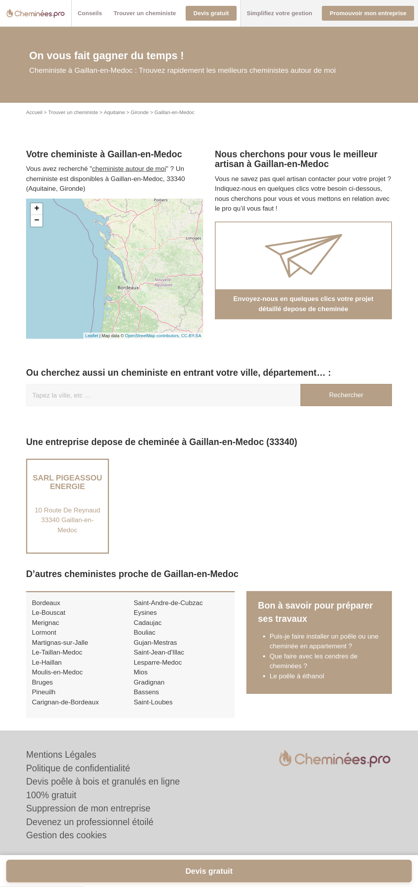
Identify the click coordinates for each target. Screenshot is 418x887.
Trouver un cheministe (73, 112)
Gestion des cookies (66, 835)
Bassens (146, 692)
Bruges (42, 682)
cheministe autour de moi (129, 168)
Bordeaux (46, 603)
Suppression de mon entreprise (88, 808)
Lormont (44, 632)
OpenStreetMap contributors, (153, 335)
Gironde (140, 112)
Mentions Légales (61, 755)
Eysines (145, 612)
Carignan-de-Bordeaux (65, 702)
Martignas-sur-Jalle (60, 642)
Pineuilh (44, 692)
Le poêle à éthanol (297, 676)
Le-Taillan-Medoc (57, 652)
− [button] (36, 221)
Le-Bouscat (48, 612)
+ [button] (36, 209)
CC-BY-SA (191, 335)
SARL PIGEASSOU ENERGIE (67, 482)
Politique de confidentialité (78, 768)
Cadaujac (147, 623)
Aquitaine (114, 112)
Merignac (45, 623)
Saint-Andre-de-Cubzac (168, 603)
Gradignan (148, 682)
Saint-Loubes (152, 702)
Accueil (34, 112)
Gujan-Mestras (155, 642)
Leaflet (91, 335)
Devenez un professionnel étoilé (89, 822)
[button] (90, 13)
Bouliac (144, 632)
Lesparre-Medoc (157, 662)
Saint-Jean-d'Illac (158, 652)
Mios (140, 672)
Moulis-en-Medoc (57, 672)
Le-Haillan (47, 662)
